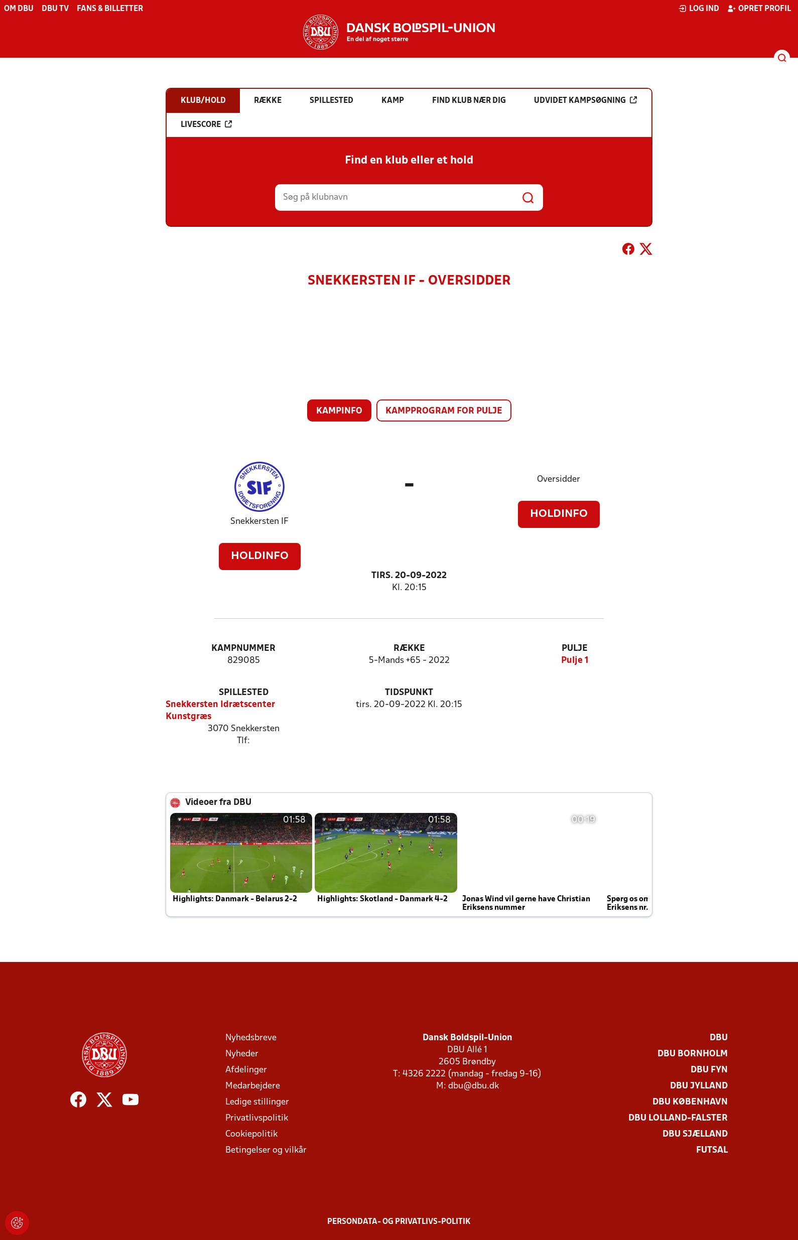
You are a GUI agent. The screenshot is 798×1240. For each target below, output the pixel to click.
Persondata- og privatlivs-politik (399, 1221)
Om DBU (19, 9)
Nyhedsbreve (251, 1038)
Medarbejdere (252, 1086)
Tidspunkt (409, 692)
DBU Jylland (699, 1086)
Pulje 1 (575, 660)
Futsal (712, 1150)
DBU (719, 1038)
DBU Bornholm (692, 1054)
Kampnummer (243, 648)
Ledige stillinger (257, 1102)
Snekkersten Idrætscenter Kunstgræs (220, 711)
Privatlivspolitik (256, 1118)
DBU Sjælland (695, 1134)
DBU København (690, 1102)
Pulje (575, 648)
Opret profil (759, 8)
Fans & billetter (110, 9)
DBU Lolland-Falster (678, 1118)
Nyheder (241, 1054)
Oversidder (558, 479)
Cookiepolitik (251, 1134)
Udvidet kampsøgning (585, 100)
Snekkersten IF (259, 521)
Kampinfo (339, 411)
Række (409, 648)
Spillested (244, 692)
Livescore (206, 124)
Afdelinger (246, 1070)
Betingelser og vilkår (266, 1150)
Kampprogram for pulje (443, 411)
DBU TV (55, 9)
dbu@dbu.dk (473, 1086)
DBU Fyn (709, 1070)
